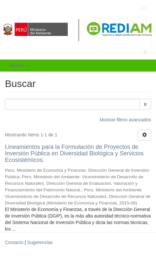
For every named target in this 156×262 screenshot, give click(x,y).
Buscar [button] (19, 65)
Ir (145, 104)
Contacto (14, 242)
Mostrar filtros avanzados (125, 119)
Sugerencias (40, 242)
